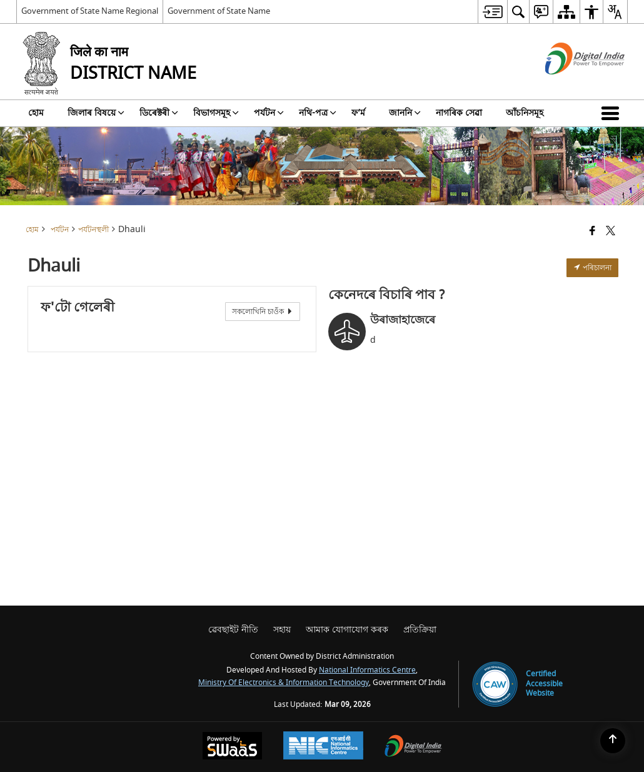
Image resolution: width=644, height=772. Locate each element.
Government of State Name (219, 11)
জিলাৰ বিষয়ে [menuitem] (96, 112)
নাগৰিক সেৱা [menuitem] (459, 112)
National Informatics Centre (367, 670)
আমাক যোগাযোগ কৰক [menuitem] (347, 629)
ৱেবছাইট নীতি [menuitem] (233, 629)
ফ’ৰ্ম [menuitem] (358, 112)
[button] (613, 113)
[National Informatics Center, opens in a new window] (323, 747)
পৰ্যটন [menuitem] (269, 112)
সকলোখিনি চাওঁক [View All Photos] (262, 311)
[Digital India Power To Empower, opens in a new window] (413, 747)
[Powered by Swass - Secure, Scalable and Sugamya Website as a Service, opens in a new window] (232, 747)
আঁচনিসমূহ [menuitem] (524, 112)
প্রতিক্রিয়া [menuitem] (419, 629)
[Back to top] (612, 740)
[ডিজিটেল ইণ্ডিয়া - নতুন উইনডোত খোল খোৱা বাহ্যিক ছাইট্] (569, 85)
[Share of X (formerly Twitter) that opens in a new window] (610, 231)
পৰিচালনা (592, 267)
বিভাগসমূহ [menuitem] (216, 112)
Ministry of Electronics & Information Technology (283, 683)
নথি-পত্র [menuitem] (317, 112)
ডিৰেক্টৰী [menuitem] (158, 112)
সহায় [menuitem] (282, 629)
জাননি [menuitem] (405, 112)
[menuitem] (492, 11)
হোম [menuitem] (36, 112)
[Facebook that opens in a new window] (592, 231)
